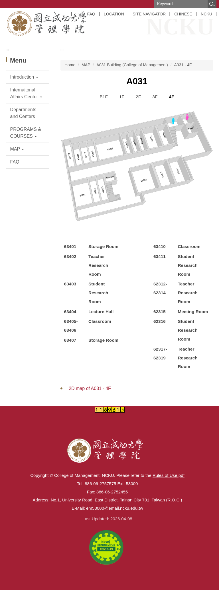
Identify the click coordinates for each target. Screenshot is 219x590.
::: (77, 14)
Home (70, 65)
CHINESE (183, 14)
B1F (104, 96)
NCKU (206, 14)
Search (211, 4)
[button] (27, 77)
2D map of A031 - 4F (90, 388)
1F (121, 96)
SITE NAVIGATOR (149, 14)
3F (154, 96)
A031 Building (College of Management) (132, 65)
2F (138, 96)
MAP (86, 65)
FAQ (91, 14)
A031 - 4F (183, 65)
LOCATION (114, 14)
